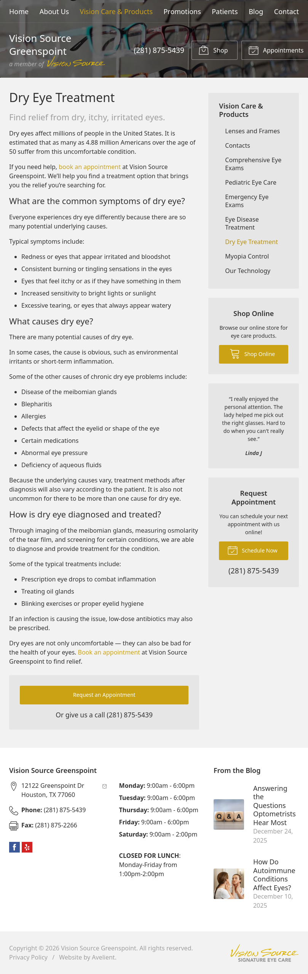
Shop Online (252, 353)
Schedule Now (252, 549)
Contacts (237, 145)
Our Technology (247, 271)
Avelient (103, 957)
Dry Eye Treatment (251, 242)
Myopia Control (247, 256)
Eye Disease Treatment (242, 223)
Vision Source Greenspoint (98, 948)
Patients (225, 11)
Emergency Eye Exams (246, 201)
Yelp (27, 847)
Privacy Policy (28, 957)
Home (19, 11)
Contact (286, 11)
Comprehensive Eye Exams (253, 164)
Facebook (14, 847)
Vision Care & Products (116, 11)
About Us (54, 11)
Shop (213, 50)
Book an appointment (109, 652)
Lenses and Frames (252, 131)
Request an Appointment (104, 694)
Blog (256, 11)
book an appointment (90, 167)
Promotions (182, 11)
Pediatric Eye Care (250, 182)
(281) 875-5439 (159, 50)
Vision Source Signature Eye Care (264, 953)
